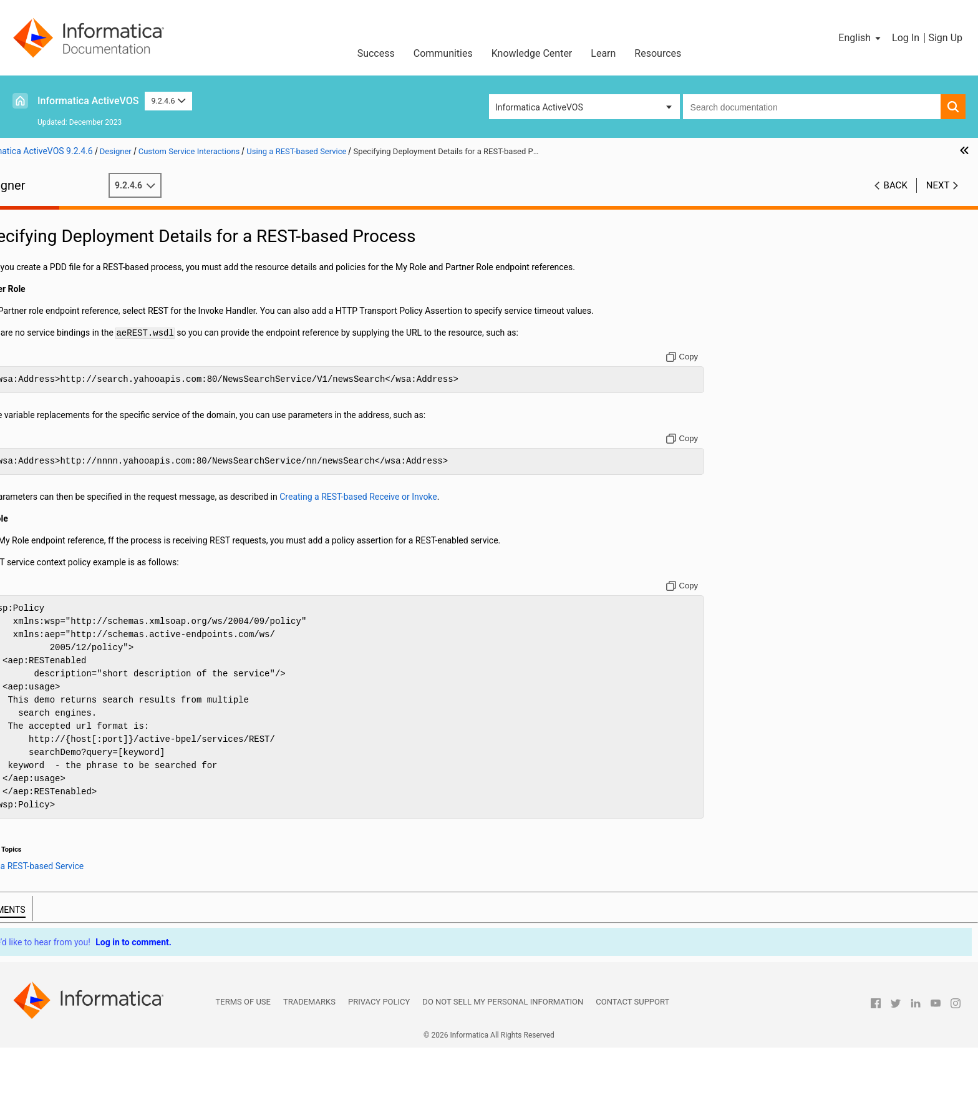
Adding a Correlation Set (68, 452)
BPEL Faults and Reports (69, 780)
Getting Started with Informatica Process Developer (120, 256)
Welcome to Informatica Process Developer (104, 230)
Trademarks (309, 1054)
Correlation (42, 400)
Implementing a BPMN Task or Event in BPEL (107, 308)
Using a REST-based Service (93, 610)
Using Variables (51, 334)
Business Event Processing (73, 728)
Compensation (49, 387)
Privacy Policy (379, 1054)
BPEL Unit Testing (55, 570)
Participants (44, 295)
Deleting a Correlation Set (70, 465)
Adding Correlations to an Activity (85, 479)
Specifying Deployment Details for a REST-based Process (147, 662)
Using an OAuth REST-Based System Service (125, 675)
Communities (443, 53)
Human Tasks (47, 767)
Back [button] (896, 185)
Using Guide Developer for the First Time (99, 243)
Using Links (43, 361)
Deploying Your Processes (71, 557)
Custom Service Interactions (75, 596)
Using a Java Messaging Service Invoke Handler (132, 688)
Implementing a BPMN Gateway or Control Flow (113, 321)
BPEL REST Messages (95, 636)
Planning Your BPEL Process (76, 282)
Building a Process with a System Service (100, 754)
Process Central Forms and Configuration (100, 741)
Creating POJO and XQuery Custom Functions (109, 583)
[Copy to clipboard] (754, 396)
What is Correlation (58, 413)
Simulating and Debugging (71, 544)
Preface (36, 216)
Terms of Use (243, 1054)
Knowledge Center (532, 53)
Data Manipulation (56, 374)
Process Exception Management (83, 701)
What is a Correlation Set (68, 426)
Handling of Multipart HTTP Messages (126, 649)
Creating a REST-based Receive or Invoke (131, 623)
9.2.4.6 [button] (168, 100)
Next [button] (938, 185)
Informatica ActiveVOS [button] (539, 107)
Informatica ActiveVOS (87, 101)
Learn (603, 53)
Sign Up (945, 38)
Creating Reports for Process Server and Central (113, 714)
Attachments (45, 348)
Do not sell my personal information (502, 1054)
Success (376, 53)
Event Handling (50, 518)
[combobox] (812, 106)
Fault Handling (49, 531)
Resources (657, 53)
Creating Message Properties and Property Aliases (118, 439)
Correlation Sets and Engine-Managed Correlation (116, 505)
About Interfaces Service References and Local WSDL (124, 269)
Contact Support (632, 1054)
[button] (860, 38)
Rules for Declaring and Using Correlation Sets (110, 492)
